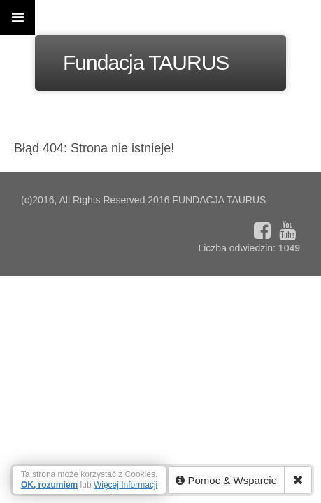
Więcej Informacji (125, 485)
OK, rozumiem (49, 485)
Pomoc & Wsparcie (226, 480)
